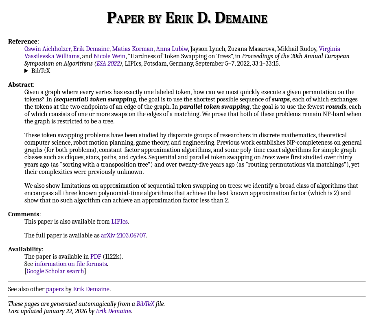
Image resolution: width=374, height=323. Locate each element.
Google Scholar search (55, 271)
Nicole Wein (110, 56)
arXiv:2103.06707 (123, 235)
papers (55, 289)
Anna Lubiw (172, 49)
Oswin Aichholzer (47, 49)
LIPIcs (119, 221)
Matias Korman (132, 49)
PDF (95, 256)
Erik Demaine (91, 49)
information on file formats (71, 264)
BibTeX (40, 71)
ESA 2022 (108, 63)
